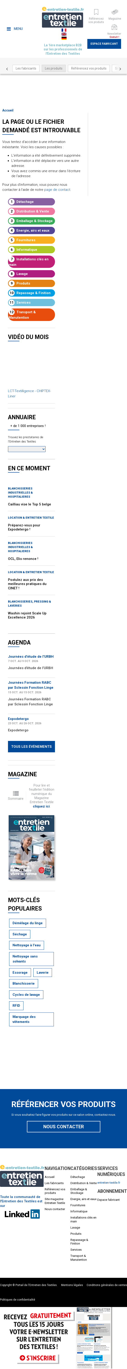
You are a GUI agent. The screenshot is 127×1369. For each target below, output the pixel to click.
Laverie (43, 972)
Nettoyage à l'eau (27, 945)
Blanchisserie (24, 983)
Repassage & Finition (30, 293)
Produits (19, 283)
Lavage (18, 274)
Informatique (23, 250)
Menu (15, 29)
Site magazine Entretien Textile (55, 1201)
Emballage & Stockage (31, 221)
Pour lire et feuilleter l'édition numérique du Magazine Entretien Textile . (41, 795)
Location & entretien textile (31, 517)
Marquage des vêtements (24, 1019)
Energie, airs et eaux (29, 230)
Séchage (20, 934)
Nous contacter (63, 1126)
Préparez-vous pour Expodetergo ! (24, 527)
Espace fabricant (104, 43)
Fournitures (22, 240)
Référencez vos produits (88, 68)
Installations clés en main (29, 261)
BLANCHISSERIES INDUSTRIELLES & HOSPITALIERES (20, 492)
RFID (16, 1006)
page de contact (57, 190)
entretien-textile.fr (108, 1182)
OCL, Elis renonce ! (23, 559)
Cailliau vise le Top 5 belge (29, 504)
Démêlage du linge (28, 923)
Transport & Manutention (22, 314)
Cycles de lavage (26, 995)
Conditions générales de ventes (107, 1285)
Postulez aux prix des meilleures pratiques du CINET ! (27, 584)
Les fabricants (26, 68)
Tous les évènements (31, 747)
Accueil (7, 110)
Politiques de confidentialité (17, 1299)
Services (20, 302)
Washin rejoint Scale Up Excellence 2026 (27, 615)
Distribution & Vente (29, 211)
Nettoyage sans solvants (25, 959)
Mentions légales (72, 1285)
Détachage (21, 202)
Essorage (20, 972)
